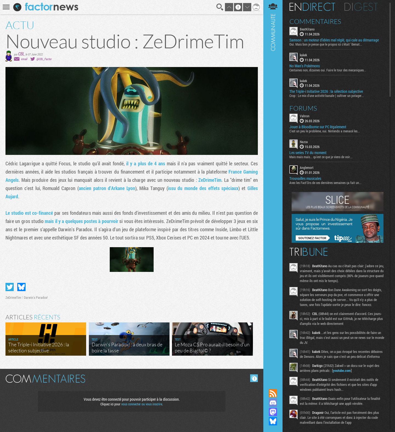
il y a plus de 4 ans (145, 163)
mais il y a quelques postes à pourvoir (81, 221)
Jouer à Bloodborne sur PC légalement (317, 127)
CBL (21, 54)
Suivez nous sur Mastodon (273, 412)
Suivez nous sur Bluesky (273, 421)
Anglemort (307, 167)
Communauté (273, 189)
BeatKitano (307, 29)
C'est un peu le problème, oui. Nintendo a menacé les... (324, 131)
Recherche (220, 7)
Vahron (304, 116)
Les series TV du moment (307, 152)
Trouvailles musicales (305, 178)
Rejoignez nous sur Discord (273, 402)
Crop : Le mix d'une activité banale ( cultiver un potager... (326, 95)
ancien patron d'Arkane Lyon (107, 188)
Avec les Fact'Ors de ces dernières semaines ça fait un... (325, 182)
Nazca (304, 142)
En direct (312, 7)
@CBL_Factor (44, 59)
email (24, 59)
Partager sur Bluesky (21, 287)
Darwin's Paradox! (36, 297)
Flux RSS (273, 393)
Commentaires (315, 21)
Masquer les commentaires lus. (254, 378)
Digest (361, 7)
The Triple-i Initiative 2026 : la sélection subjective (326, 91)
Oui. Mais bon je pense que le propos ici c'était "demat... (325, 44)
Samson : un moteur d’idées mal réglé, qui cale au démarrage (334, 40)
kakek (303, 55)
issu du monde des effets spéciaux (203, 188)
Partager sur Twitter (9, 287)
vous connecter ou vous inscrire (141, 404)
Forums (303, 108)
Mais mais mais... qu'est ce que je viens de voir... (320, 157)
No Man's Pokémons (304, 66)
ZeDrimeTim (209, 180)
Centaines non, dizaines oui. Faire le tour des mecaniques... (327, 70)
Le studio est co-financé (29, 213)
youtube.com (342, 370)
